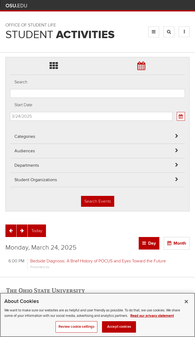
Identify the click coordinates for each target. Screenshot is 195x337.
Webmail (178, 5)
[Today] (37, 230)
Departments (26, 165)
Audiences (24, 151)
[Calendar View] (181, 116)
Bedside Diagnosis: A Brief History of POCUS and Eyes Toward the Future (98, 261)
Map (162, 5)
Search (20, 82)
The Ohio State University (16, 6)
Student (59, 34)
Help (146, 5)
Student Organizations (35, 180)
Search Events (97, 201)
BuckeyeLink (154, 5)
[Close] (186, 306)
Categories (24, 136)
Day (152, 243)
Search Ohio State (186, 5)
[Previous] (10, 230)
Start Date (23, 105)
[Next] (22, 230)
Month (180, 243)
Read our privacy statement (152, 320)
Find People (170, 5)
